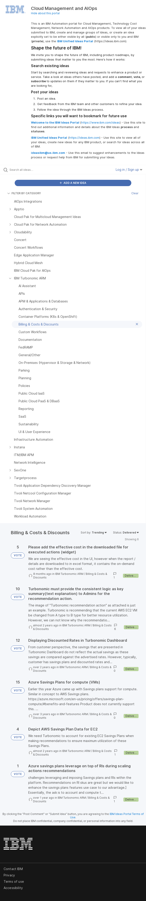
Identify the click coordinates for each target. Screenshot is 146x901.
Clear (135, 193)
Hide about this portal (45, 13)
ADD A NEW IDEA (73, 183)
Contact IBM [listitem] (13, 869)
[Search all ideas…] (35, 169)
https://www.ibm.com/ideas (100, 122)
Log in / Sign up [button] (129, 169)
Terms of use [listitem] (14, 881)
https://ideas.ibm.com (84, 137)
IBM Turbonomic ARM (69, 574)
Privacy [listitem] (9, 875)
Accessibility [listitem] (13, 888)
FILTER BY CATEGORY (24, 193)
